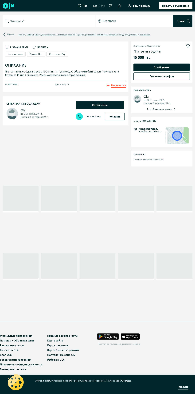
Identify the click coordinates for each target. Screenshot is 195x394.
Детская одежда (47, 35)
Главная (21, 35)
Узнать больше (123, 381)
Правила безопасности (62, 335)
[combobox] (50, 21)
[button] (120, 5)
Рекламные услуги (12, 345)
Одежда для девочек (66, 35)
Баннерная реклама (13, 369)
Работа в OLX (55, 359)
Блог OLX (6, 354)
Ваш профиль (141, 6)
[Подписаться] (188, 46)
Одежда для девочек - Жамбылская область (96, 35)
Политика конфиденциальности (21, 364)
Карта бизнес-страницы (63, 350)
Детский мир (33, 35)
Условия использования (15, 359)
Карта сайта (55, 340)
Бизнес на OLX (9, 350)
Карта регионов (58, 345)
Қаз (95, 5)
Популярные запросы (61, 354)
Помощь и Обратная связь (17, 340)
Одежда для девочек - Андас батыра (133, 35)
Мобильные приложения (16, 335)
